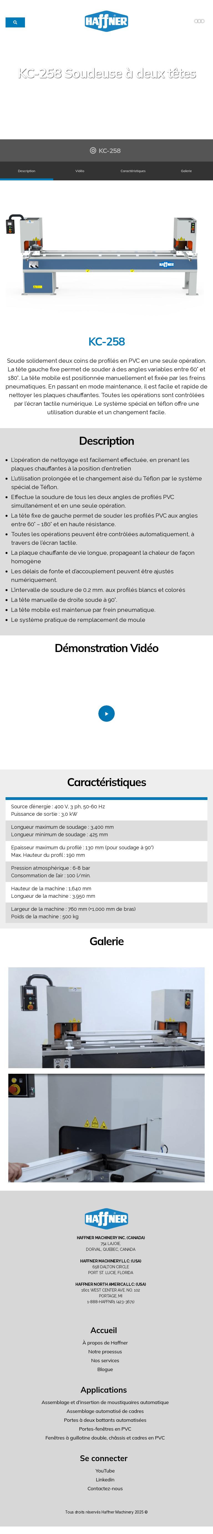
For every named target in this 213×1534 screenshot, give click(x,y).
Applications (103, 1397)
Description (27, 174)
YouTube (105, 1478)
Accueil (103, 1338)
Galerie (186, 174)
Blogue (105, 1377)
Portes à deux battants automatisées (105, 1427)
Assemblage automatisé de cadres (105, 1418)
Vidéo (79, 174)
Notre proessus (105, 1359)
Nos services (105, 1368)
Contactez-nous (105, 1496)
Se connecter (104, 1466)
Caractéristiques (133, 174)
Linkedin (105, 1487)
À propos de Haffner (105, 1350)
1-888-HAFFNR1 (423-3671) (111, 1309)
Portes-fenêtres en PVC (105, 1436)
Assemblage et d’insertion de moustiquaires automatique (105, 1410)
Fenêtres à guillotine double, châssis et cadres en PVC (105, 1445)
